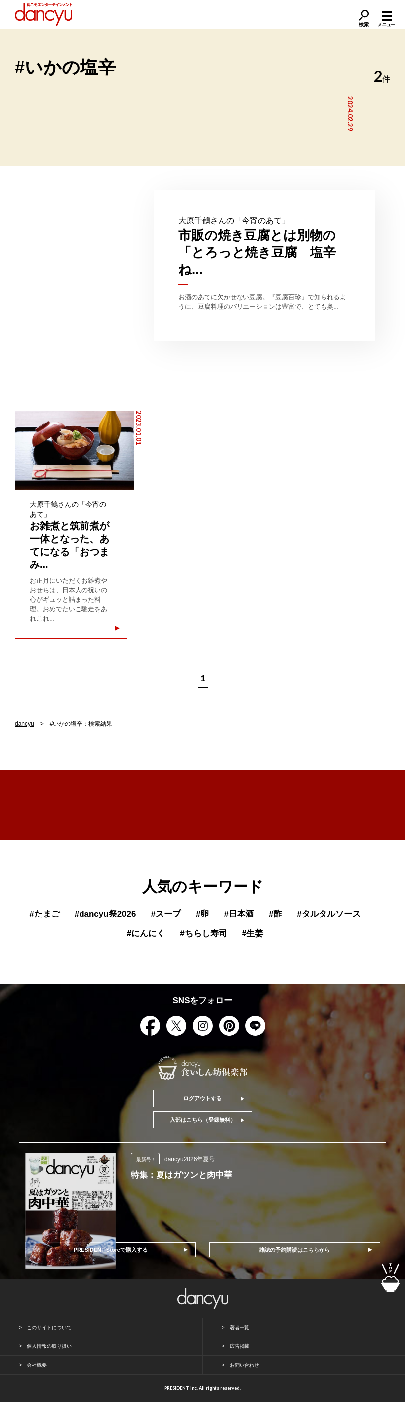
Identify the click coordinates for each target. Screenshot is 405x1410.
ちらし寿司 (203, 933)
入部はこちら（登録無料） (203, 1120)
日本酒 (238, 913)
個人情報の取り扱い (49, 1346)
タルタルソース (328, 913)
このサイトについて (49, 1327)
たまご (44, 913)
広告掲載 (239, 1346)
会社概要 (37, 1365)
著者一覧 (239, 1327)
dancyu (24, 723)
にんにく (146, 933)
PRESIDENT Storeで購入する (111, 1250)
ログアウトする (202, 1098)
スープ (165, 913)
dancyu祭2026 (105, 913)
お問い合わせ (244, 1365)
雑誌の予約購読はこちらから (294, 1250)
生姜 (252, 933)
